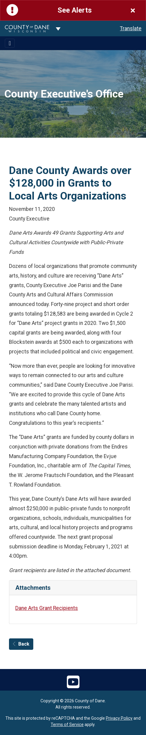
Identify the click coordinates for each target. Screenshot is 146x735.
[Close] (133, 10)
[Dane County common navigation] (58, 28)
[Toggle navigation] (10, 43)
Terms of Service (67, 724)
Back (21, 644)
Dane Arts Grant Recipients (46, 608)
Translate (131, 29)
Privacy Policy (119, 718)
